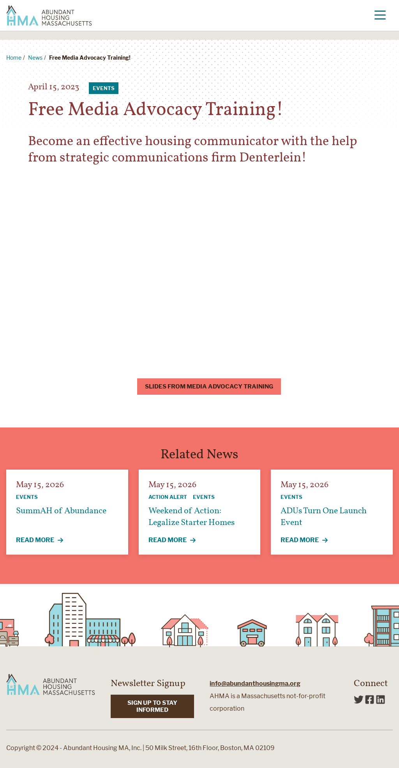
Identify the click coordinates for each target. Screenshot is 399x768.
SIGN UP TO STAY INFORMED (152, 706)
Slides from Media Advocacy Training (209, 386)
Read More (44, 540)
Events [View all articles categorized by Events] (104, 88)
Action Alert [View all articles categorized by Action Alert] (167, 497)
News (35, 57)
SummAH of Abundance (61, 511)
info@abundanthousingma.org (255, 683)
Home (13, 57)
